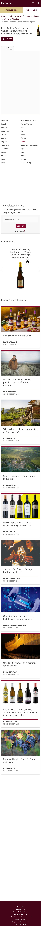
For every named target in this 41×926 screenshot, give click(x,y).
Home (4, 16)
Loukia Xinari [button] (9, 532)
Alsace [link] (36, 16)
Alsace (23, 142)
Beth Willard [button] (9, 391)
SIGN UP (20, 226)
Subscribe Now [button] (11, 10)
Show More (20, 231)
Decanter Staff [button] (10, 438)
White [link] (6, 19)
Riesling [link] (15, 19)
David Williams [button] (10, 342)
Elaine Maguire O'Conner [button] (14, 625)
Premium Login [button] (32, 10)
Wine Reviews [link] (15, 16)
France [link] (27, 16)
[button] (7, 48)
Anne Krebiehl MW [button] (11, 578)
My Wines (7, 39)
